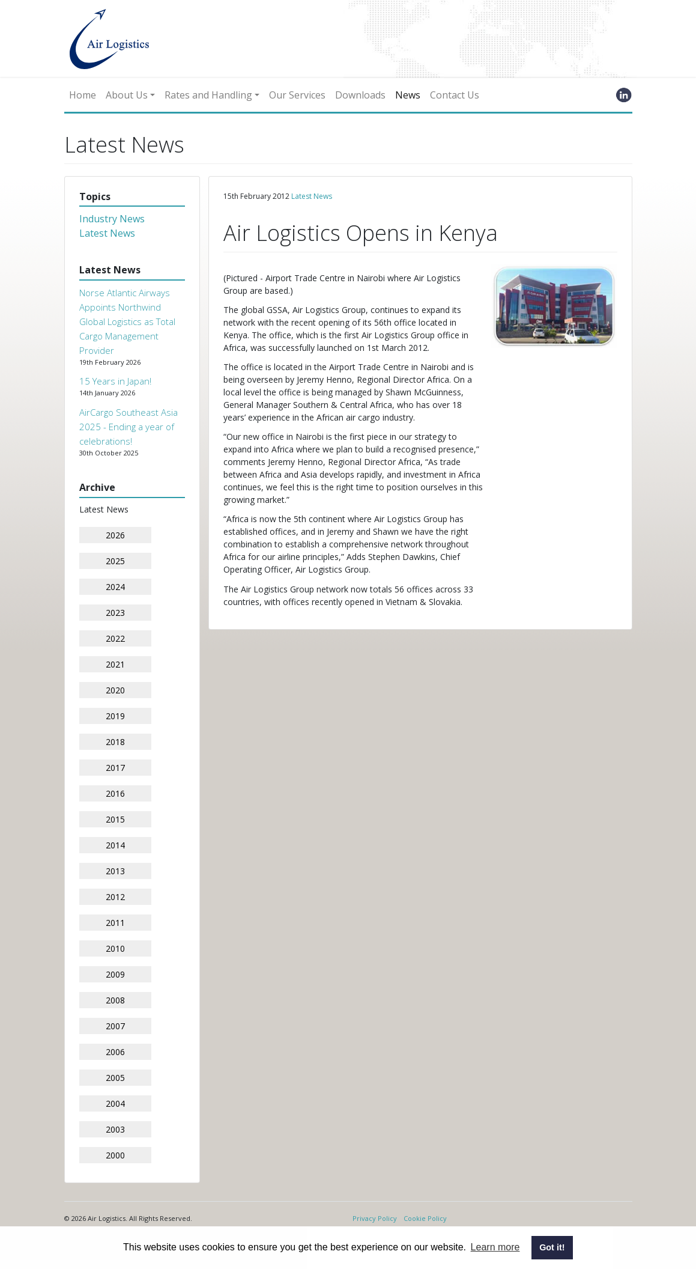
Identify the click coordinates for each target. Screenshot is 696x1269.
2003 (115, 1129)
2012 (115, 896)
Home (82, 95)
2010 (115, 948)
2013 (115, 871)
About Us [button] (127, 95)
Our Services (297, 95)
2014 (115, 845)
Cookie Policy (425, 1218)
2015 (115, 819)
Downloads (360, 95)
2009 (115, 974)
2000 (115, 1155)
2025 (115, 561)
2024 (115, 586)
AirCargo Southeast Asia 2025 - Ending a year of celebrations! (128, 426)
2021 (115, 664)
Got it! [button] (551, 1247)
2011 (115, 922)
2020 (115, 690)
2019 (115, 716)
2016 (115, 793)
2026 (115, 535)
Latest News (107, 233)
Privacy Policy (375, 1218)
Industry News (112, 218)
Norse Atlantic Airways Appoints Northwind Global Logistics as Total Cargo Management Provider (127, 321)
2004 (115, 1103)
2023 (115, 612)
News (407, 95)
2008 (115, 1000)
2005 (115, 1077)
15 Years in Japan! (115, 381)
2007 (115, 1026)
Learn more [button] (495, 1247)
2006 (115, 1052)
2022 (115, 638)
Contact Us (454, 95)
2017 (115, 767)
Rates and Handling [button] (208, 95)
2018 (115, 741)
